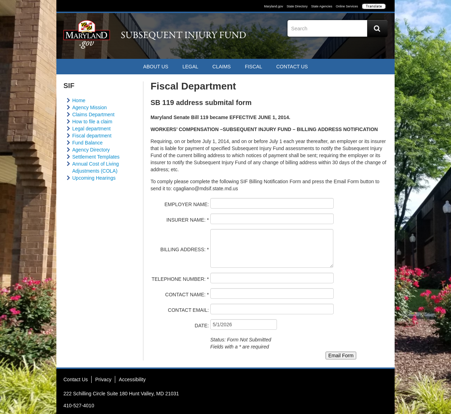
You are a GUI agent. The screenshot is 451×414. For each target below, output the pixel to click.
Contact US (292, 66)
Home (78, 100)
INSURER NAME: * (187, 220)
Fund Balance (87, 143)
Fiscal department (91, 135)
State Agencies (321, 6)
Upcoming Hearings (94, 178)
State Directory (297, 6)
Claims (221, 66)
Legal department (91, 128)
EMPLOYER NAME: (187, 204)
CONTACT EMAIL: (188, 310)
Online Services (347, 6)
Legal (190, 66)
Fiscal (253, 66)
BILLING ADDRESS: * (184, 249)
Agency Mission (89, 107)
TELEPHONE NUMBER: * (180, 279)
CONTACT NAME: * (187, 294)
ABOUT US (155, 66)
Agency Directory (91, 150)
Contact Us (75, 379)
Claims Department (93, 114)
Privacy (103, 379)
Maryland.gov (273, 6)
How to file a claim (92, 121)
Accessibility (132, 379)
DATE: (202, 325)
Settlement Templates (95, 157)
